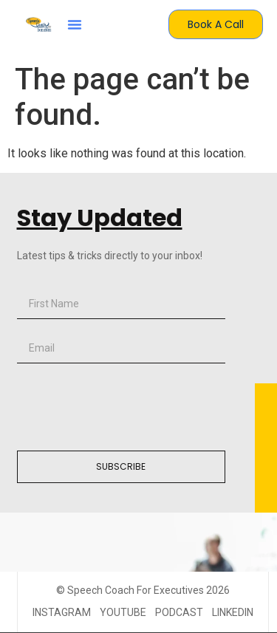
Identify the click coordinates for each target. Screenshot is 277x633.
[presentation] (129, 407)
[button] (75, 24)
